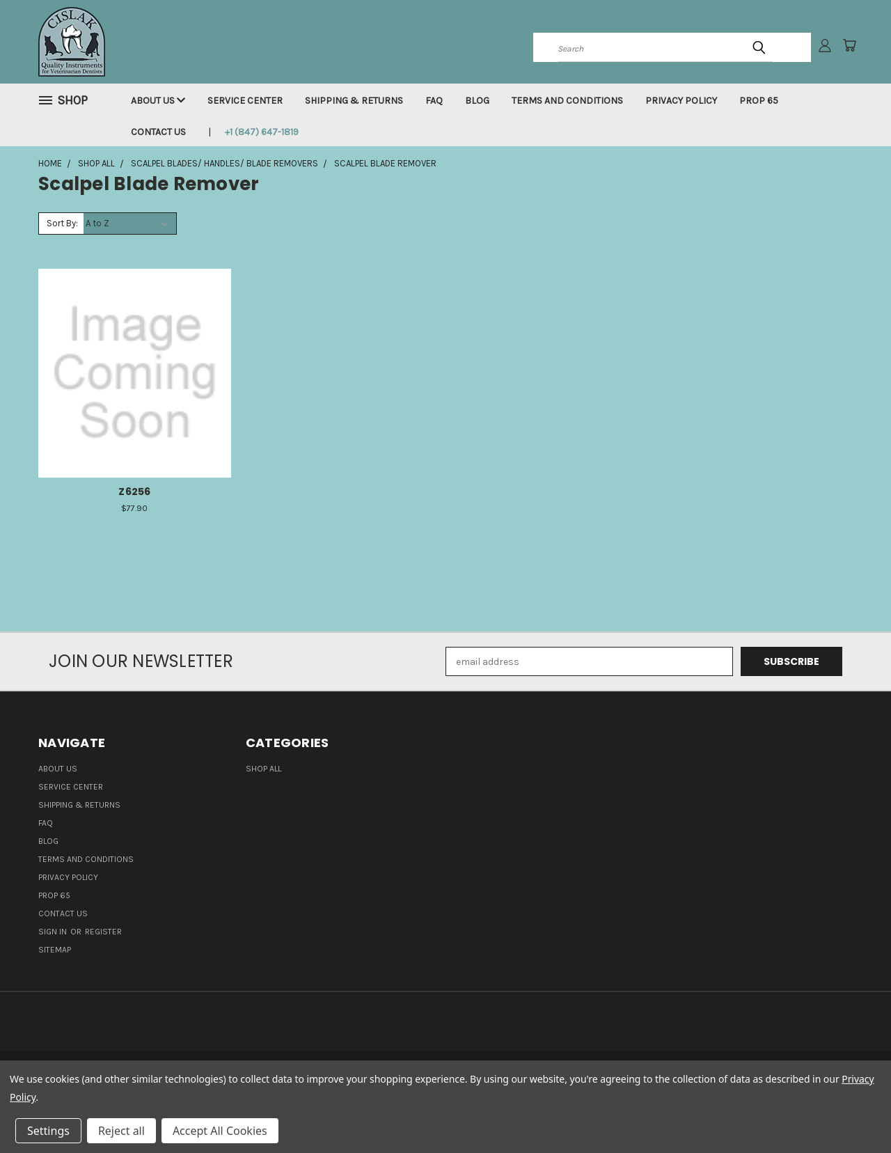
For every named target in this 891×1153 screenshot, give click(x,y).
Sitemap (54, 950)
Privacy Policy (681, 101)
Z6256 (134, 492)
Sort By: (62, 223)
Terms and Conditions (567, 101)
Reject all (121, 1130)
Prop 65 (758, 101)
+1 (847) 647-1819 (262, 132)
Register (103, 931)
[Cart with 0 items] (849, 45)
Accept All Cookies (220, 1130)
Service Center (245, 101)
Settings (48, 1130)
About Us (158, 101)
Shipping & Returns (354, 101)
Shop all (263, 769)
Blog (477, 101)
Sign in (53, 931)
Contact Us (158, 132)
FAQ (434, 101)
